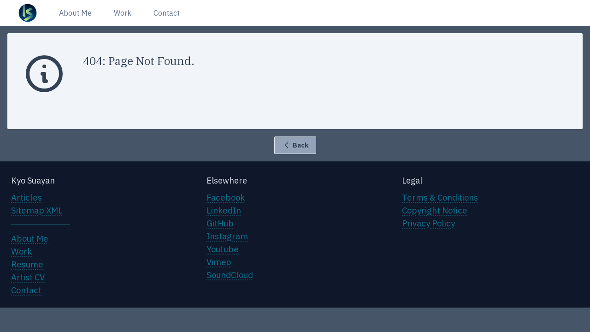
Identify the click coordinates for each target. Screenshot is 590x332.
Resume (27, 264)
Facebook (225, 197)
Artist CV (28, 277)
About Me (75, 13)
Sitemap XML (37, 210)
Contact (166, 13)
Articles (26, 197)
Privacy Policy (428, 223)
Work (122, 13)
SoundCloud (229, 274)
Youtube (222, 249)
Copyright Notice (434, 210)
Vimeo (218, 261)
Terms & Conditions (440, 197)
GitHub (220, 223)
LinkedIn (223, 210)
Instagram (227, 236)
